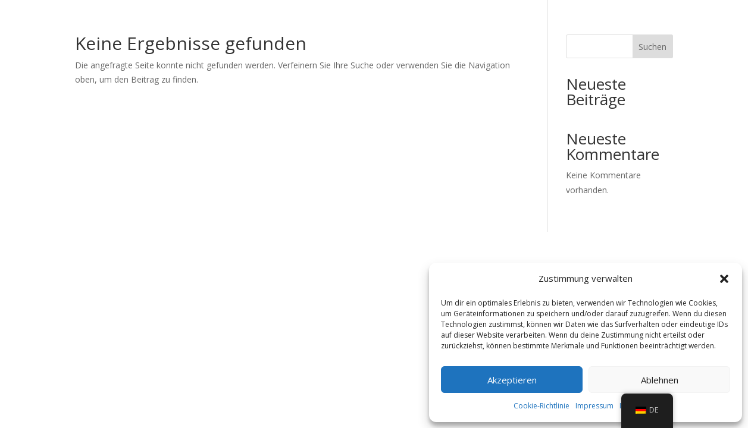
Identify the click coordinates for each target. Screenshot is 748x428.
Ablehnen (659, 380)
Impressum (594, 406)
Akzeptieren (512, 380)
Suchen (652, 46)
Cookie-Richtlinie (541, 406)
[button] (724, 279)
